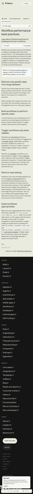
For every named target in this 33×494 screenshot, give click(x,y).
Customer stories (11, 390)
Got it (5, 486)
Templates (8, 375)
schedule (13, 154)
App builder (8, 298)
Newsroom (8, 433)
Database (8, 310)
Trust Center (6, 461)
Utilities (7, 379)
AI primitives (9, 295)
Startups (7, 352)
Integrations (9, 371)
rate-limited (15, 137)
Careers (7, 425)
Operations (8, 337)
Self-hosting (9, 318)
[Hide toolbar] (4, 491)
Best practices (6, 247)
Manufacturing (10, 344)
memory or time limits (14, 179)
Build (6, 264)
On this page (7, 26)
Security (5, 459)
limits (5, 60)
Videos (6, 394)
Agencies (7, 356)
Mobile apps (9, 302)
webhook (26, 156)
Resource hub (9, 398)
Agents (7, 291)
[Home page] (4, 18)
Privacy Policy (7, 456)
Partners (7, 429)
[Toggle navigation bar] (6, 3)
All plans (27, 45)
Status (5, 466)
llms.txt (5, 469)
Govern (7, 276)
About (6, 421)
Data (6, 329)
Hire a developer (10, 410)
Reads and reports (12, 387)
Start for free (9, 441)
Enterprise (8, 348)
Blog (5, 383)
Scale (6, 272)
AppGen (7, 287)
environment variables (11, 232)
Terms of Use (6, 454)
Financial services (11, 341)
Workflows (8, 306)
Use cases (8, 367)
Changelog (6, 464)
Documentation (9, 402)
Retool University (11, 406)
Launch (7, 268)
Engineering (8, 333)
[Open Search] (27, 3)
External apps (9, 314)
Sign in (6, 447)
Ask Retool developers (24, 251)
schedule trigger (8, 141)
